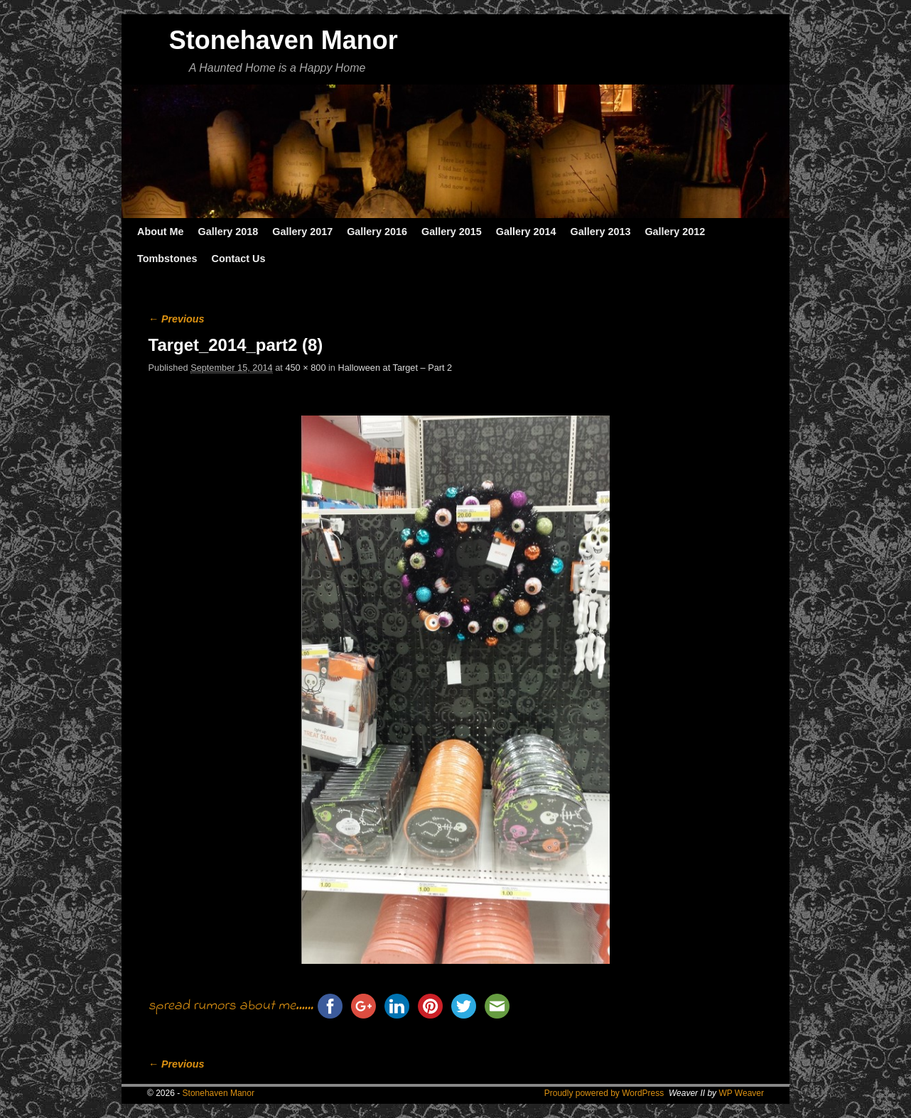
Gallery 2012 (675, 231)
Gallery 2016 (377, 231)
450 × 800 (305, 367)
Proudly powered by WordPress (604, 1093)
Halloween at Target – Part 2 (395, 367)
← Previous (177, 319)
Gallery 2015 (451, 231)
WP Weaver (741, 1093)
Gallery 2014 (526, 231)
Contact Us (238, 258)
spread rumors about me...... (231, 1006)
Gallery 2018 (228, 231)
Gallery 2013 (601, 231)
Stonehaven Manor (283, 40)
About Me (160, 231)
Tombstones (167, 258)
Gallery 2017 (302, 231)
